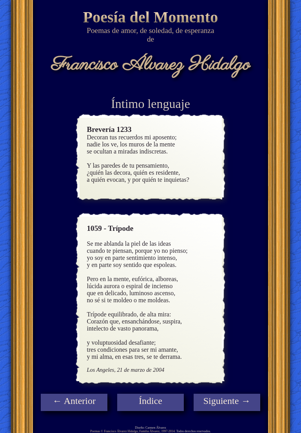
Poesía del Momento (150, 17)
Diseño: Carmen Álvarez (150, 427)
